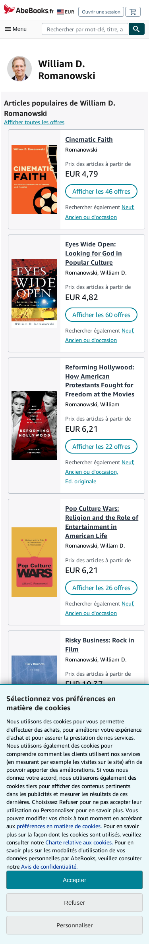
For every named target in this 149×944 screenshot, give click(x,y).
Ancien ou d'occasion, (91, 471)
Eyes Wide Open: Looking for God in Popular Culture (93, 253)
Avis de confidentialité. (49, 866)
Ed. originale (80, 481)
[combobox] (85, 29)
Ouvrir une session (101, 12)
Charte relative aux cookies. (79, 842)
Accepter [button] (74, 880)
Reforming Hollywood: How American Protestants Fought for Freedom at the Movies (99, 380)
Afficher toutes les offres (34, 122)
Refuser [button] (74, 902)
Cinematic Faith (89, 139)
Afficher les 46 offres (101, 191)
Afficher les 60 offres (101, 315)
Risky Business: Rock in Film (99, 644)
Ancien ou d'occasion (91, 216)
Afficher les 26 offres (101, 588)
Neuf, (128, 207)
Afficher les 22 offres (101, 446)
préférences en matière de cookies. (59, 826)
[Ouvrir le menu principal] (17, 29)
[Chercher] (137, 29)
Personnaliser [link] (74, 925)
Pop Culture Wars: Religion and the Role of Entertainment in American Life (101, 522)
